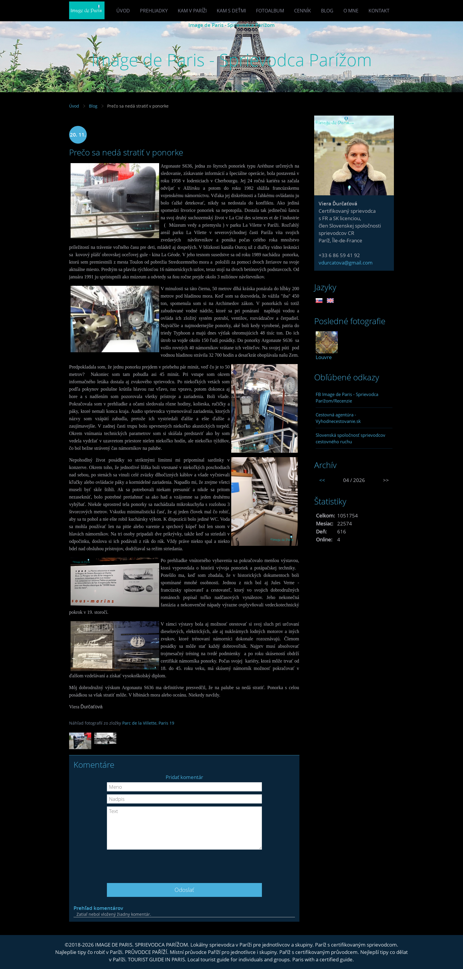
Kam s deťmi (231, 10)
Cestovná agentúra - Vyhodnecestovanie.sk (338, 418)
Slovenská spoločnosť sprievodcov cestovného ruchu (350, 438)
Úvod (123, 10)
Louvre (324, 357)
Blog (327, 10)
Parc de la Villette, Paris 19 (148, 723)
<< (322, 480)
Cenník (302, 10)
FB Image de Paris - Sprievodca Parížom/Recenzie (347, 397)
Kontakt (379, 10)
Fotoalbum (270, 10)
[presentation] (184, 864)
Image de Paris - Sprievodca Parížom (231, 25)
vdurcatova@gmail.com (346, 262)
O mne (350, 10)
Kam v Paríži (192, 10)
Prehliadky (154, 10)
